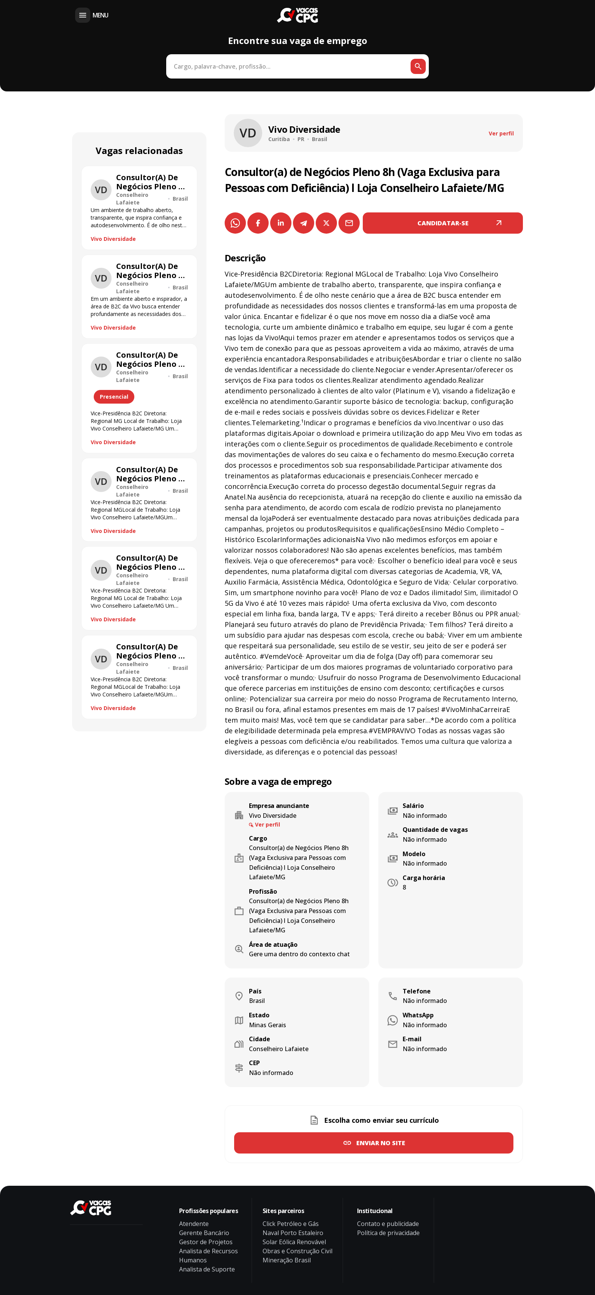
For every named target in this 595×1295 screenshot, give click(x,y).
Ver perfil (501, 133)
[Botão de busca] (418, 66)
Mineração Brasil (287, 1260)
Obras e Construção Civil (297, 1251)
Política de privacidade (388, 1233)
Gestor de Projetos (206, 1242)
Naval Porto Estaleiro (293, 1233)
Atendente (194, 1224)
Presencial (114, 396)
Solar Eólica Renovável (294, 1242)
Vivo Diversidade (113, 238)
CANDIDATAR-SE (443, 223)
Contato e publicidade (388, 1224)
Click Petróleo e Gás (291, 1224)
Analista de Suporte (207, 1269)
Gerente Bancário (204, 1233)
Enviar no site (380, 1143)
